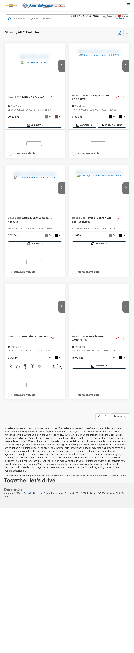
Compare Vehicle (24, 153)
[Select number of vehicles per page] (119, 294)
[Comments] (35, 125)
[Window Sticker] (111, 125)
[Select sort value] (126, 33)
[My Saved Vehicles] (122, 16)
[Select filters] (120, 32)
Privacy (47, 370)
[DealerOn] (13, 367)
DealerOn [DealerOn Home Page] (28, 370)
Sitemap (38, 370)
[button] (61, 66)
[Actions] (59, 98)
